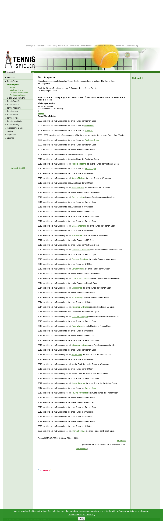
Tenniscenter (98, 46)
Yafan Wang (77, 326)
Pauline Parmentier (80, 393)
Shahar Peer (77, 235)
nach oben (121, 440)
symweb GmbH (18, 168)
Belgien (41, 113)
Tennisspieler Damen (18, 95)
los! (33, 72)
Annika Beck (76, 355)
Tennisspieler (13, 84)
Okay (81, 518)
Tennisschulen (63, 46)
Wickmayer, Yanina (46, 103)
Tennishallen (41, 46)
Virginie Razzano (79, 164)
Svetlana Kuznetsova (81, 250)
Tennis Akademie (86, 46)
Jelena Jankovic (78, 383)
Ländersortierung (132, 46)
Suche (12, 87)
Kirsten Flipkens (78, 178)
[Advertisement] (81, 22)
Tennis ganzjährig (14, 121)
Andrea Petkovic (78, 431)
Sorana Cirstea (78, 269)
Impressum (11, 135)
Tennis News (119, 46)
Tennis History (52, 46)
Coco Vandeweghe (80, 316)
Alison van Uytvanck (80, 307)
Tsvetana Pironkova (80, 259)
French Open (90, 169)
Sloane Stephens (79, 226)
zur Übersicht (81, 449)
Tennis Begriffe (13, 101)
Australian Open (92, 140)
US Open (89, 130)
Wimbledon (89, 126)
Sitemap (10, 138)
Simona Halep (78, 197)
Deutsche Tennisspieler (19, 92)
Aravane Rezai (77, 188)
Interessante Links (14, 128)
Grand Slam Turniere (16, 98)
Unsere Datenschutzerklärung (81, 514)
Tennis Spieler (30, 46)
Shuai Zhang (77, 297)
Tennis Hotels (74, 46)
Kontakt (10, 131)
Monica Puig (77, 288)
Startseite (11, 78)
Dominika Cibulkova (80, 278)
